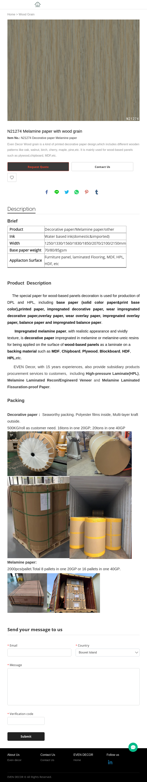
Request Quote (38, 167)
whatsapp (76, 192)
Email (12, 645)
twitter (67, 192)
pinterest (86, 192)
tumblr (96, 192)
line (56, 192)
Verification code (20, 714)
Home (11, 14)
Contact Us (102, 167)
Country (82, 645)
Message (14, 665)
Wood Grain (26, 14)
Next (135, 70)
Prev (12, 70)
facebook (46, 192)
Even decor (14, 760)
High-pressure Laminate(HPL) (112, 373)
